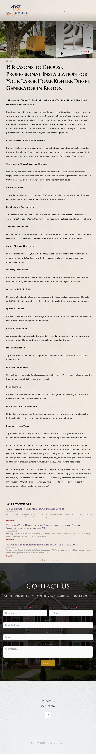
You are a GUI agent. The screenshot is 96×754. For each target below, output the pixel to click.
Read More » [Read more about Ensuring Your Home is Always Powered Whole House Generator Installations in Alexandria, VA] (10, 540)
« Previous (45, 560)
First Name (24, 607)
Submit (48, 662)
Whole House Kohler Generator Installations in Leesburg (42, 544)
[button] (64, 10)
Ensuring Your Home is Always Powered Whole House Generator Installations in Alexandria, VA (45, 527)
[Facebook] (48, 715)
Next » (55, 560)
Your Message (47, 644)
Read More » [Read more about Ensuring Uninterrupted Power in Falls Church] (10, 520)
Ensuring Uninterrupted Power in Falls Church (35, 509)
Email (47, 619)
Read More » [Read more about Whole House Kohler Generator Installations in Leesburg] (10, 556)
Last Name (70, 607)
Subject (47, 632)
